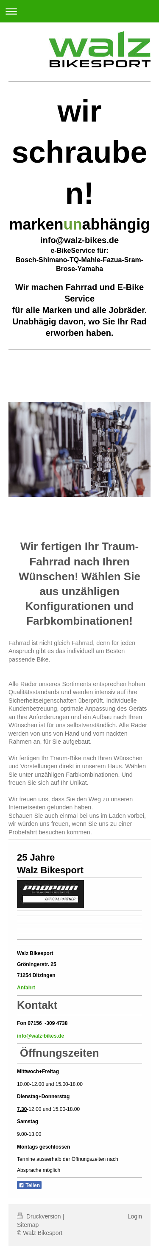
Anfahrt (26, 988)
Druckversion (39, 1216)
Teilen (29, 1185)
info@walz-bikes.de (40, 1036)
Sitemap (28, 1224)
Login (135, 1216)
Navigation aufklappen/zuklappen (79, 11)
